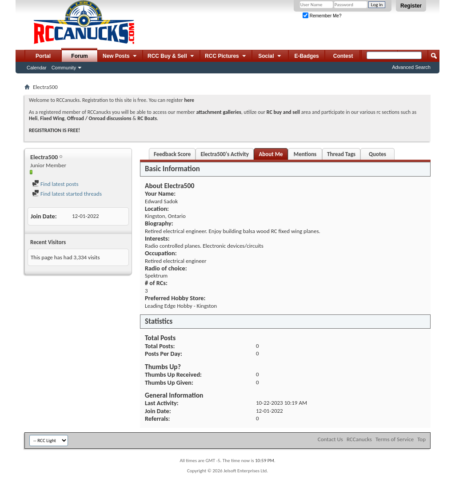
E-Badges (306, 56)
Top (421, 439)
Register (411, 6)
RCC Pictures (226, 56)
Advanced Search (411, 67)
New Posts (120, 56)
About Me (271, 154)
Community (64, 67)
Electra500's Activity (224, 154)
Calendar (37, 67)
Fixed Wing (52, 118)
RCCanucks (359, 439)
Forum (79, 56)
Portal (43, 56)
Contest (343, 56)
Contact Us (330, 439)
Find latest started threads (67, 193)
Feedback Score (172, 154)
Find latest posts (55, 184)
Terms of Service (394, 439)
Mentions (305, 154)
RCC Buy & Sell (171, 56)
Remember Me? (322, 15)
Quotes (377, 154)
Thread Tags (341, 154)
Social (270, 56)
